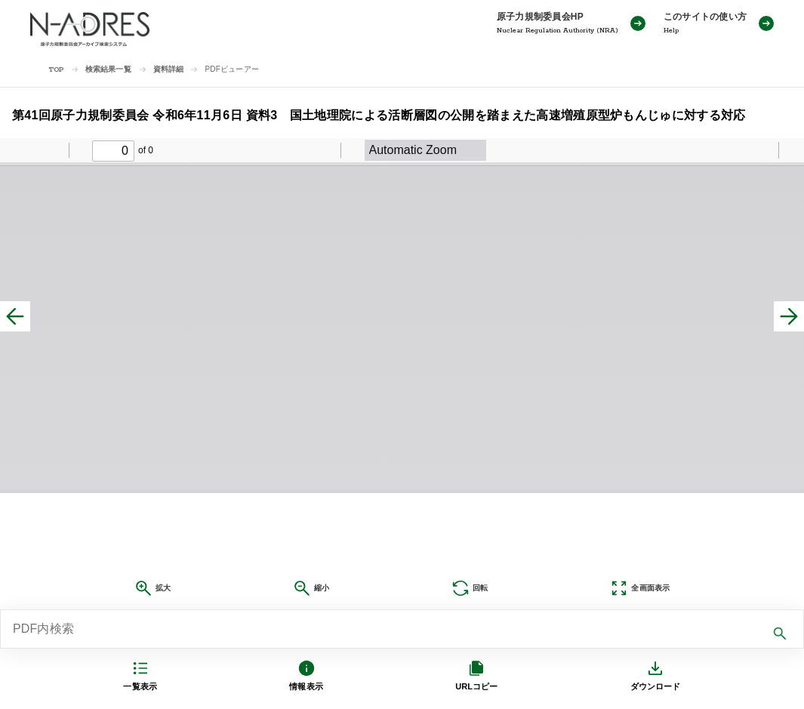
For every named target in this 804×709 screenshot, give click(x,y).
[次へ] (789, 316)
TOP (56, 70)
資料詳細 (168, 69)
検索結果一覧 (108, 69)
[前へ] (15, 316)
